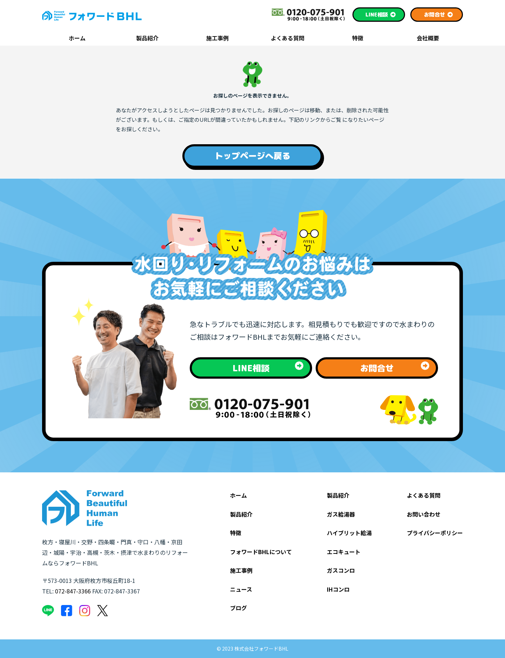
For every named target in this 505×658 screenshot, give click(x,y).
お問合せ (438, 14)
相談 (380, 14)
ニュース (241, 589)
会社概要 (428, 38)
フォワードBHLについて (261, 551)
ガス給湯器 (341, 514)
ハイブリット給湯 (349, 533)
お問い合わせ (423, 514)
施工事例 (217, 38)
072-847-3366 (73, 591)
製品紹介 (147, 38)
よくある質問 (287, 38)
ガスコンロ (341, 570)
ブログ (238, 608)
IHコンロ (338, 589)
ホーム (77, 38)
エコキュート (344, 551)
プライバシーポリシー (435, 533)
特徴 (357, 38)
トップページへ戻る (252, 156)
